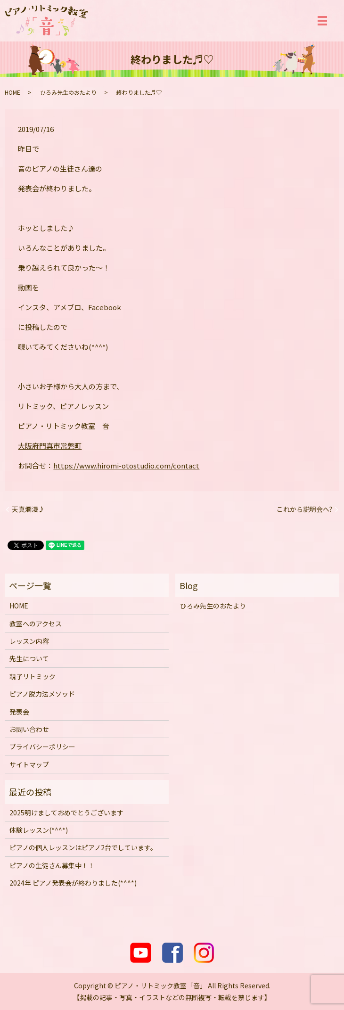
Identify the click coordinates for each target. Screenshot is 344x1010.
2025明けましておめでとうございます (66, 812)
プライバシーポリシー (42, 746)
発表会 (19, 711)
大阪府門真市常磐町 (50, 446)
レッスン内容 (29, 641)
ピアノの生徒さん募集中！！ (52, 865)
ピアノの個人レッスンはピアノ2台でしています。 (83, 847)
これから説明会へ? (304, 509)
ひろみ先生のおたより (68, 92)
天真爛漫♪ (28, 509)
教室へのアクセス (35, 623)
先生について (29, 658)
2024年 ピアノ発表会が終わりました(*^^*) (73, 882)
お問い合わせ (29, 729)
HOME (12, 92)
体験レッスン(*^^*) (38, 830)
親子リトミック (32, 676)
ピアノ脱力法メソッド (42, 693)
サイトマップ (29, 764)
